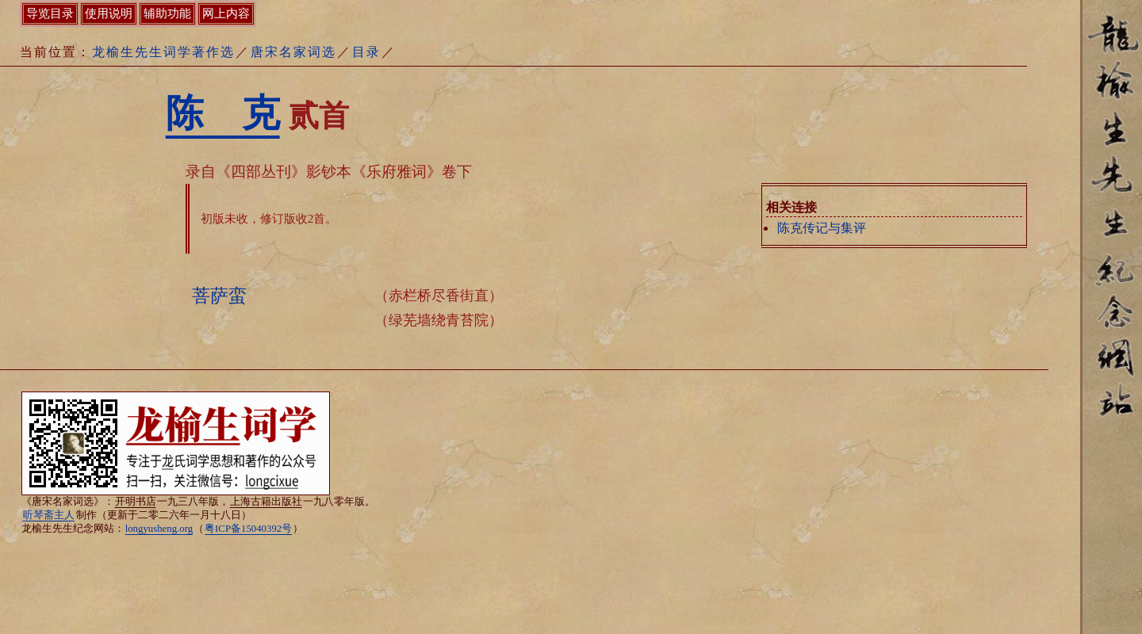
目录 (366, 52)
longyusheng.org (159, 528)
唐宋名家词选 (293, 52)
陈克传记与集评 (821, 228)
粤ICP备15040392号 (248, 528)
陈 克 (223, 113)
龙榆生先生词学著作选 (163, 52)
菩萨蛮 (219, 295)
